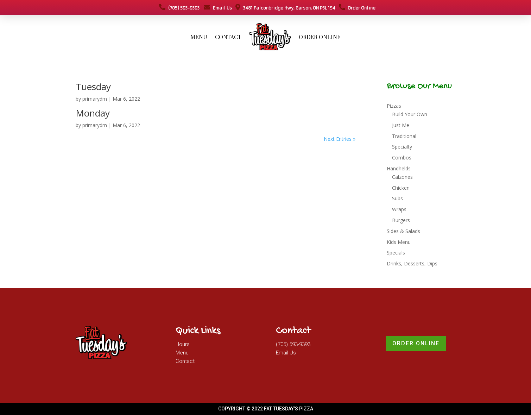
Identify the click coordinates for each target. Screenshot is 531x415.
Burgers (401, 220)
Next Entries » (339, 139)
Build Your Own (409, 114)
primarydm (94, 98)
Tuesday (93, 86)
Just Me (400, 125)
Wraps (399, 209)
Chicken (401, 187)
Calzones (402, 177)
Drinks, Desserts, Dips (412, 263)
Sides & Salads (403, 231)
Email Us (218, 8)
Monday (93, 113)
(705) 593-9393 (179, 8)
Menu (198, 36)
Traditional (404, 136)
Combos (401, 157)
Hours (183, 344)
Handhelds (399, 168)
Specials (396, 252)
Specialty (402, 146)
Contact (228, 36)
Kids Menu (399, 242)
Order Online (357, 8)
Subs (397, 198)
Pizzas (394, 105)
